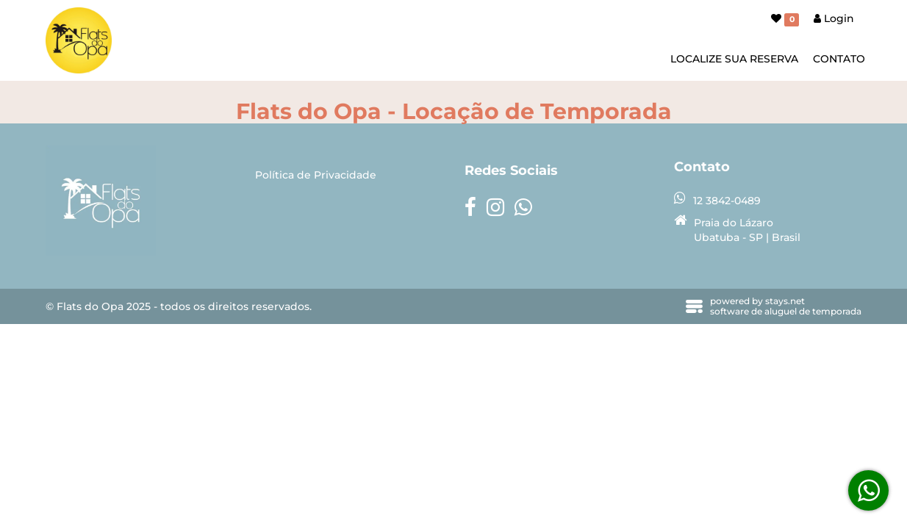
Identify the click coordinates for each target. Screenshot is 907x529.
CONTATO (839, 58)
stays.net (785, 300)
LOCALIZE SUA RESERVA (734, 58)
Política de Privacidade (315, 174)
